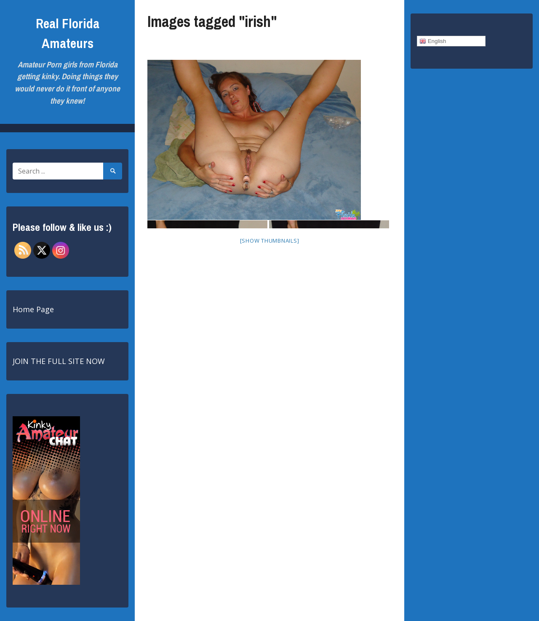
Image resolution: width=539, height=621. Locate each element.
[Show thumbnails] (269, 240)
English (432, 41)
